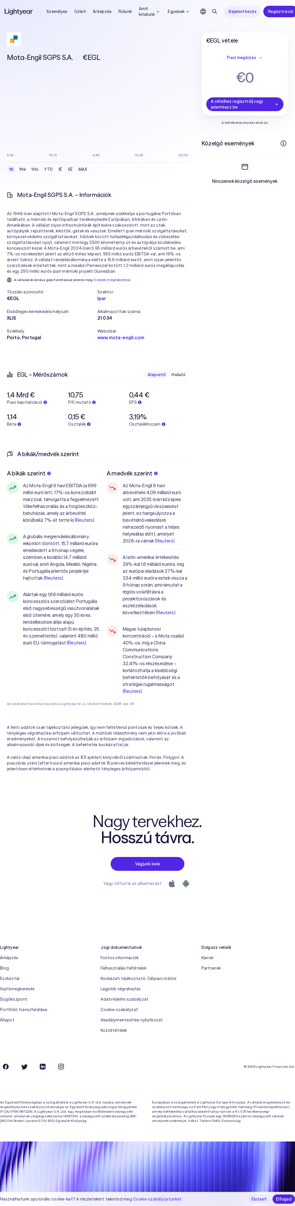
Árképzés (102, 11)
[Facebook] (6, 1066)
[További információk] (283, 143)
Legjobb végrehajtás (121, 988)
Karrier (207, 957)
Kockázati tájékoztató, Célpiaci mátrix (138, 978)
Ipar (101, 298)
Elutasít (259, 1199)
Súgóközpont (13, 999)
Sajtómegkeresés (17, 988)
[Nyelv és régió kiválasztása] (203, 11)
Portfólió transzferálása (23, 1009)
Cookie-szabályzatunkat (157, 1199)
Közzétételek (114, 1030)
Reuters (84, 520)
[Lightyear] (19, 11)
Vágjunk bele (147, 863)
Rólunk (125, 11)
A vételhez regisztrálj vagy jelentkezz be (245, 104)
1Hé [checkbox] (22, 169)
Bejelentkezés (242, 11)
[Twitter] (24, 1066)
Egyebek (179, 11)
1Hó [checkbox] (34, 169)
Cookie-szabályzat (119, 1009)
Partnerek (211, 968)
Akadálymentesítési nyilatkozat (132, 1020)
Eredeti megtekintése (112, 280)
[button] (52, 292)
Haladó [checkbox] (178, 374)
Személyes (56, 11)
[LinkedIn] (42, 1066)
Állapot (7, 1020)
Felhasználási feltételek (123, 968)
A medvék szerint (132, 473)
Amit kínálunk (150, 11)
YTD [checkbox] (48, 169)
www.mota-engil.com (120, 337)
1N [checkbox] (11, 169)
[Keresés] (214, 11)
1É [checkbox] (60, 169)
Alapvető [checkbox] (157, 374)
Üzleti (80, 11)
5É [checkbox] (70, 169)
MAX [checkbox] (82, 169)
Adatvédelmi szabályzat (124, 999)
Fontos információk (120, 957)
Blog (4, 968)
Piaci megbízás (245, 57)
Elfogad (284, 1199)
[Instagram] (61, 1066)
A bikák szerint (29, 473)
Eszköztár (10, 978)
